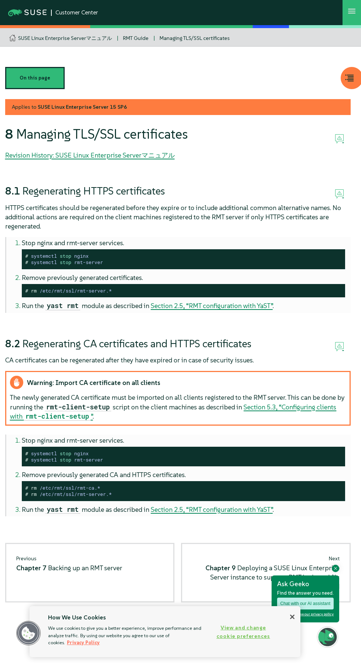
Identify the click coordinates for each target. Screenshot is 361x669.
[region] (165, 631)
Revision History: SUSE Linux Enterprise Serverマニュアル (90, 155)
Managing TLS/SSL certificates (195, 38)
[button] (28, 633)
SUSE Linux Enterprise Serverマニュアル (65, 38)
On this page (35, 78)
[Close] (292, 617)
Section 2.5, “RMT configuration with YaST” (212, 305)
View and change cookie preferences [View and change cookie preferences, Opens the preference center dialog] (243, 631)
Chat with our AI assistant (305, 603)
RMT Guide (136, 38)
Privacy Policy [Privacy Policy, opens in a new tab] (83, 642)
